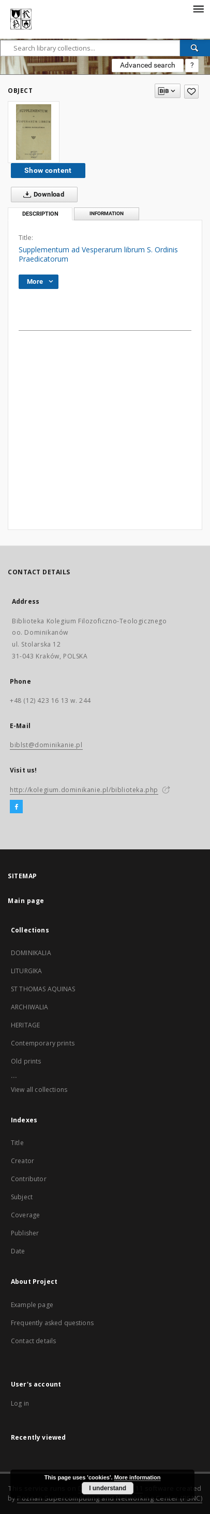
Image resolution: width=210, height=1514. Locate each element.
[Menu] (198, 8)
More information (137, 1477)
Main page (26, 900)
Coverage (25, 1215)
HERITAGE (25, 1025)
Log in (20, 1403)
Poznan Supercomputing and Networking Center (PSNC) (109, 1498)
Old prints (26, 1061)
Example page (32, 1304)
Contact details (33, 1340)
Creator (22, 1160)
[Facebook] (16, 807)
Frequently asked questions (52, 1322)
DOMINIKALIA (31, 952)
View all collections (39, 1089)
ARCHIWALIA (30, 1007)
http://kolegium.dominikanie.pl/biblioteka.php (84, 789)
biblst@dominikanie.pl (46, 744)
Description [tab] (40, 214)
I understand (107, 1488)
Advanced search (147, 65)
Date (18, 1251)
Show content (48, 170)
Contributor (29, 1178)
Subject (22, 1197)
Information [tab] (106, 213)
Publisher (25, 1233)
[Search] (195, 48)
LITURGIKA (26, 971)
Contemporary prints (42, 1043)
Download (41, 194)
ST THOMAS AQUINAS (43, 989)
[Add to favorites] (191, 92)
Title (17, 1142)
